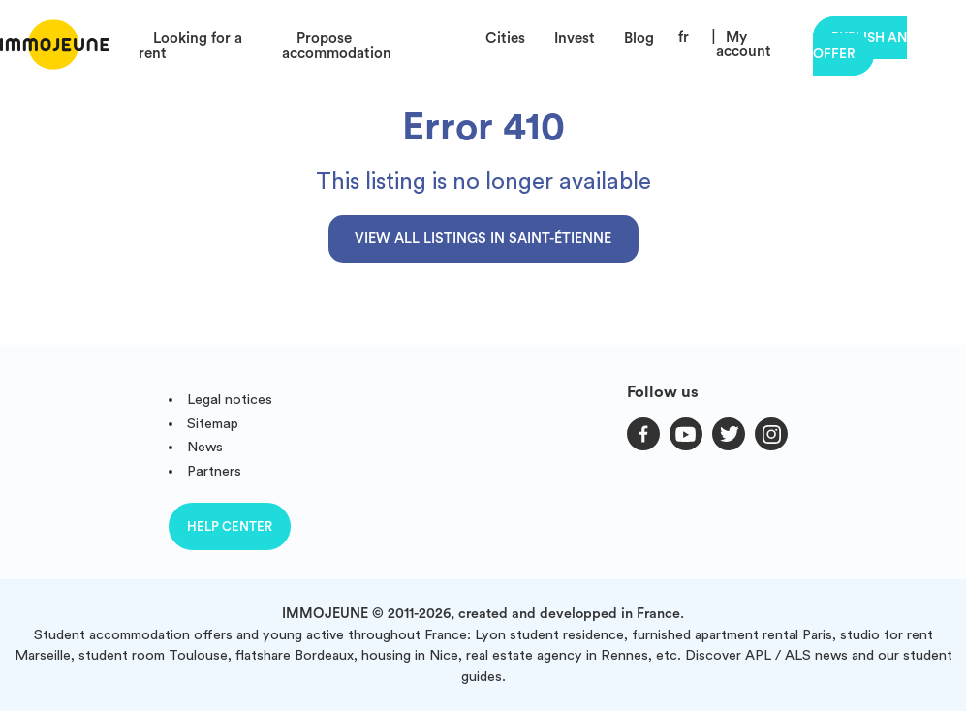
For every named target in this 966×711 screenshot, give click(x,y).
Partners (214, 471)
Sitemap (212, 424)
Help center (229, 526)
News (205, 447)
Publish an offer (860, 46)
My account (743, 44)
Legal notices (229, 399)
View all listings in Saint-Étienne (483, 239)
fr (683, 37)
